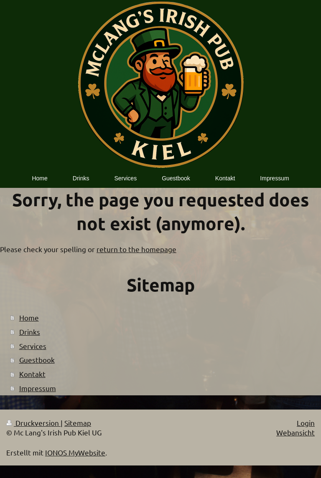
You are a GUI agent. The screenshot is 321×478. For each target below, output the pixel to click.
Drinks (29, 331)
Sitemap (77, 422)
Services (32, 345)
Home (29, 317)
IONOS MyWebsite (75, 452)
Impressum (37, 388)
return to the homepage (136, 249)
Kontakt (32, 373)
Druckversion (33, 422)
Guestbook (37, 359)
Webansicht (295, 432)
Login (306, 422)
